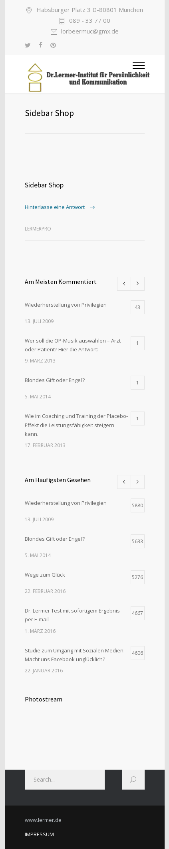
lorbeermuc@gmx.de (90, 31)
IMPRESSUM (39, 834)
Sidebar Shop (44, 184)
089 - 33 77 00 (89, 21)
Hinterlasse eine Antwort (55, 207)
